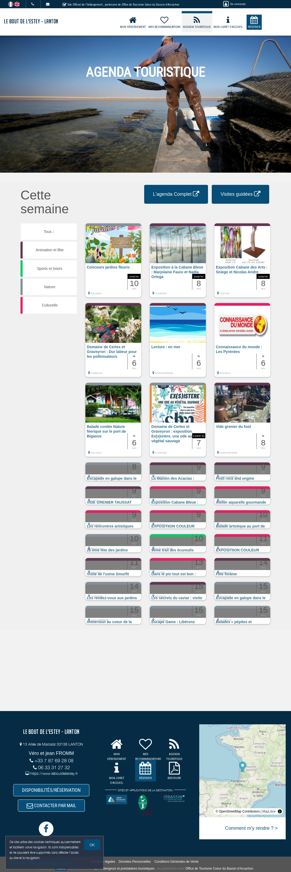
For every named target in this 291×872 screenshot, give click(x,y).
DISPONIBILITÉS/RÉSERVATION (51, 790)
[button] (113, 263)
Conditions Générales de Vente (176, 862)
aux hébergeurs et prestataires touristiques (124, 868)
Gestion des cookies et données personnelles (40, 863)
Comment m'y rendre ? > (251, 828)
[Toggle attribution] (280, 811)
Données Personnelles (135, 862)
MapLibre (269, 811)
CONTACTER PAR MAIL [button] (51, 805)
